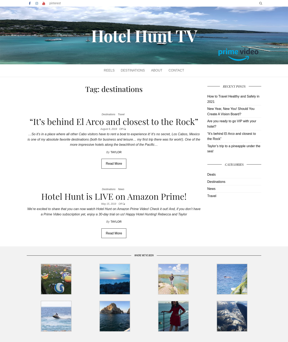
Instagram (36, 3)
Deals (211, 174)
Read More (114, 163)
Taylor (116, 152)
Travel (121, 114)
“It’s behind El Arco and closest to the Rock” (113, 121)
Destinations (133, 70)
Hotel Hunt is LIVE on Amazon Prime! (114, 196)
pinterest (55, 3)
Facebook (30, 3)
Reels (109, 70)
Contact (176, 70)
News (121, 189)
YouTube (43, 3)
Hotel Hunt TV (144, 35)
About (156, 70)
